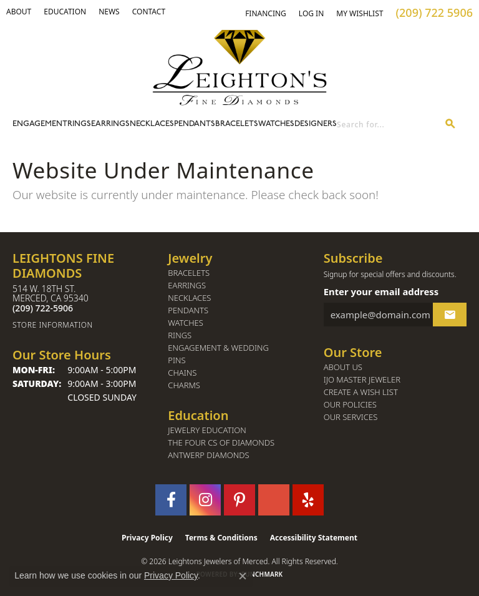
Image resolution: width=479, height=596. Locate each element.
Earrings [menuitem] (187, 285)
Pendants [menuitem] (188, 310)
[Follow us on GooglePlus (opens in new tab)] (273, 499)
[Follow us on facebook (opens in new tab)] (170, 499)
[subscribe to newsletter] (450, 314)
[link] (65, 11)
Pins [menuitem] (176, 360)
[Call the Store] (42, 308)
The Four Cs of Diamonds (221, 443)
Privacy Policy (147, 537)
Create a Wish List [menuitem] (361, 392)
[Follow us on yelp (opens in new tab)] (308, 499)
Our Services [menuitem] (351, 417)
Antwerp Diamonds (208, 455)
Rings (79, 124)
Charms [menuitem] (184, 385)
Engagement (39, 124)
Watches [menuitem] (185, 323)
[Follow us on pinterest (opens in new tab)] (239, 499)
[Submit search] (450, 124)
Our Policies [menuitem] (350, 405)
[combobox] (386, 124)
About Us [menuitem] (343, 367)
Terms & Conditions (221, 537)
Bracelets (236, 124)
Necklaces (152, 124)
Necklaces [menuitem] (189, 298)
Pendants (194, 124)
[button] (18, 11)
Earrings (110, 124)
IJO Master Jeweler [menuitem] (362, 380)
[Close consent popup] (242, 576)
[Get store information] (83, 325)
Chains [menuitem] (182, 373)
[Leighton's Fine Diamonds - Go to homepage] (239, 67)
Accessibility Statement (313, 537)
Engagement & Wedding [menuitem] (218, 348)
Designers (315, 124)
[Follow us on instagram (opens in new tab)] (205, 499)
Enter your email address (381, 291)
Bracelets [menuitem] (189, 273)
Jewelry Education (207, 430)
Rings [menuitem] (179, 335)
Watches (276, 124)
